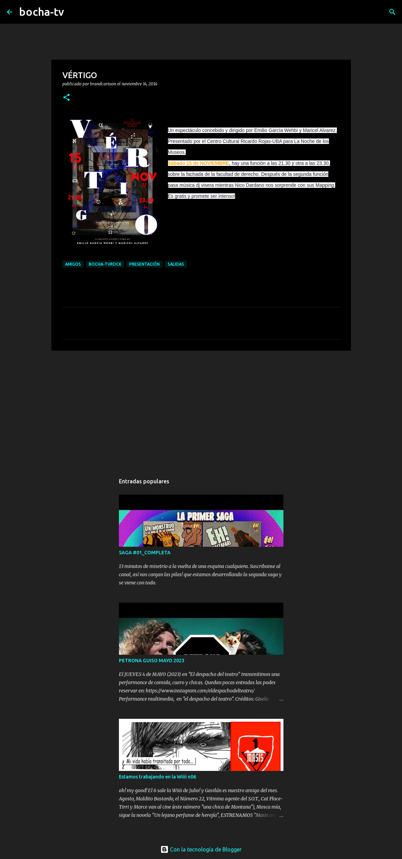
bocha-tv (41, 11)
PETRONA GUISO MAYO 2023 (151, 660)
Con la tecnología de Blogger (201, 849)
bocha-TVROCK (105, 264)
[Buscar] (74, 12)
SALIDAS (176, 264)
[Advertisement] (201, 409)
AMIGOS (73, 264)
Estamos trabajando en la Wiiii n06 (157, 776)
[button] (66, 97)
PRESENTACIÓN (144, 264)
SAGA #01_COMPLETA (145, 552)
